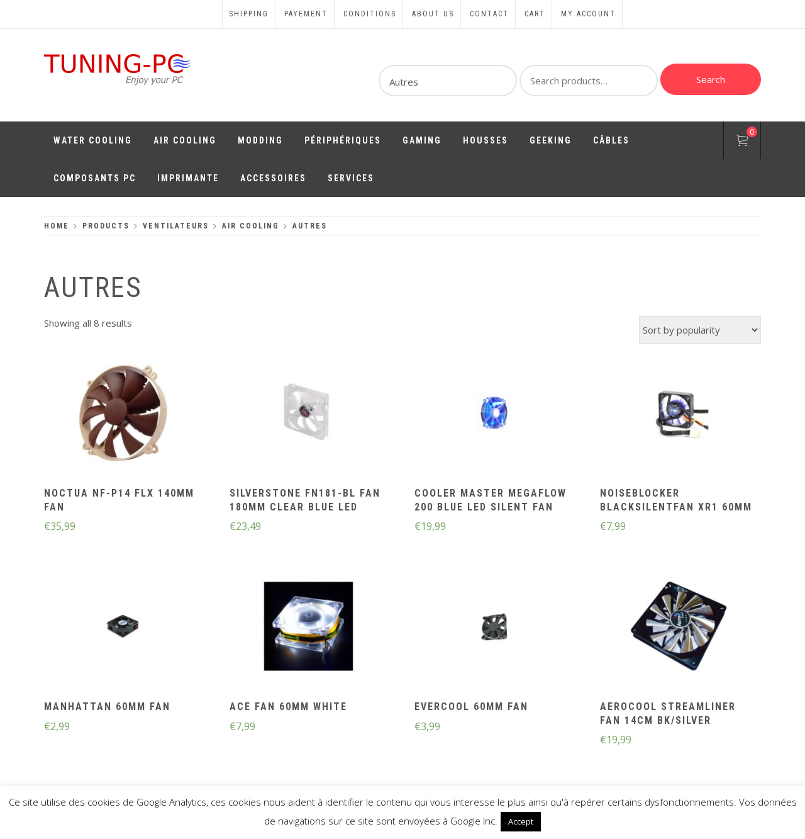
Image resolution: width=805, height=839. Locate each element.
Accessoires (273, 178)
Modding (260, 140)
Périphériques (342, 140)
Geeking (551, 140)
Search (710, 79)
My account (588, 13)
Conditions (369, 13)
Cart (535, 13)
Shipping (249, 13)
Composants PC (94, 178)
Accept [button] (520, 821)
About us (433, 13)
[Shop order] (700, 330)
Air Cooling (184, 140)
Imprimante (188, 178)
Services (351, 178)
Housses (485, 140)
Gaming (421, 140)
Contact (489, 13)
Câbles (611, 140)
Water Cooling (92, 140)
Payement (306, 13)
